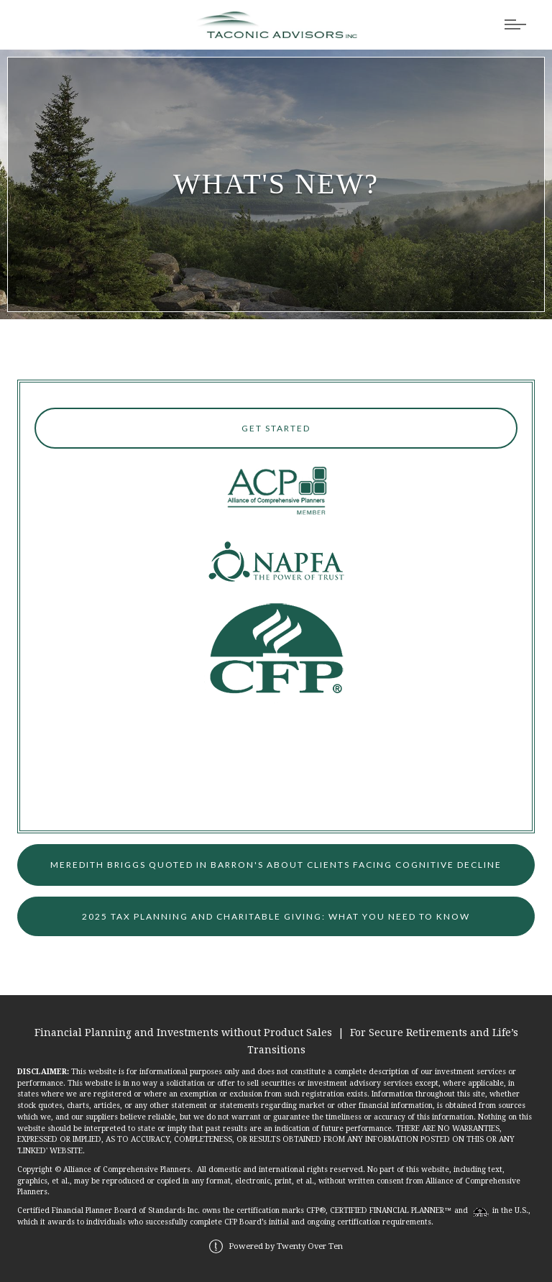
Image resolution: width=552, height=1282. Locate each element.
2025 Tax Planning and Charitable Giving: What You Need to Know (276, 916)
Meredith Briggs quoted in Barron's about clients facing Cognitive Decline (276, 864)
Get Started (276, 428)
